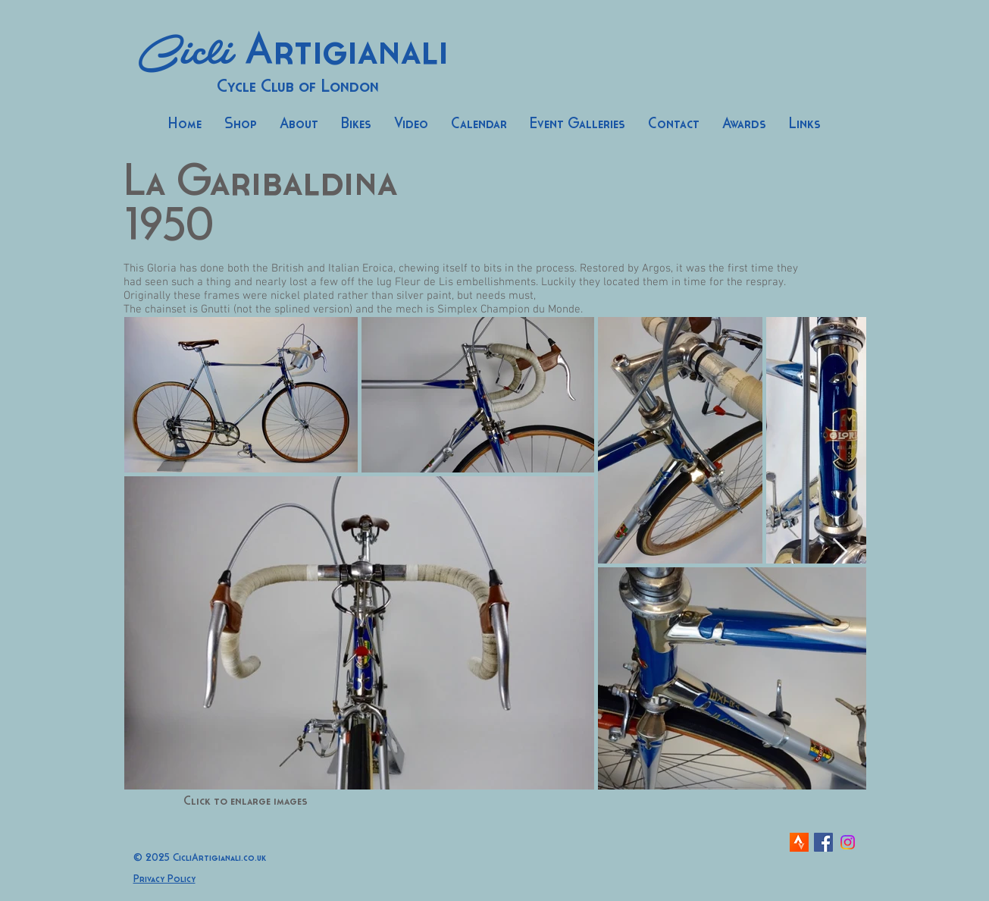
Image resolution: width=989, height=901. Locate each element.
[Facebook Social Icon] (823, 842)
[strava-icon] (799, 842)
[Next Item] (840, 552)
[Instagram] (847, 842)
